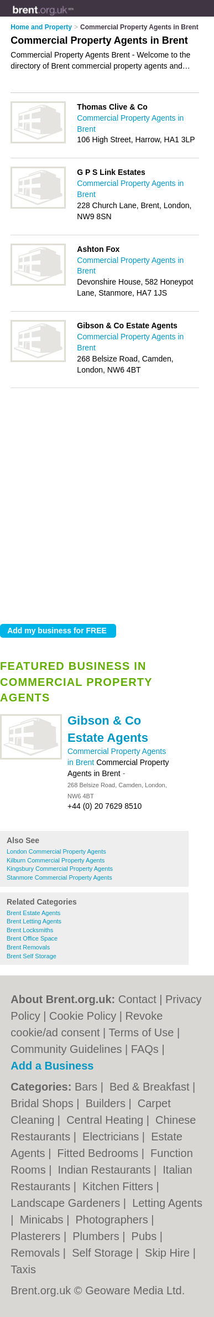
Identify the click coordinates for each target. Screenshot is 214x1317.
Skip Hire (169, 1253)
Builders (107, 1103)
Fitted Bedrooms (99, 1153)
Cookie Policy (82, 1016)
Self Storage (104, 1253)
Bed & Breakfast (150, 1087)
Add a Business (52, 1066)
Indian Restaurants (106, 1170)
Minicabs (43, 1219)
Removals (36, 1253)
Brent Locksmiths (30, 930)
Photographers (113, 1219)
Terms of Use (141, 1032)
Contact (137, 999)
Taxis (23, 1269)
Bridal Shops (43, 1103)
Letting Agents (167, 1203)
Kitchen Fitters (119, 1186)
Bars (88, 1087)
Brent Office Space (32, 938)
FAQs (145, 1049)
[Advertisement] (107, 503)
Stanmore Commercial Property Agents (59, 877)
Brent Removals (28, 947)
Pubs (146, 1236)
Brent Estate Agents (33, 913)
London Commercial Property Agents (56, 851)
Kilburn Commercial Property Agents (56, 860)
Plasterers (37, 1236)
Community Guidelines (66, 1049)
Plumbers (97, 1236)
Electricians (112, 1136)
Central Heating (106, 1120)
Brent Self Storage (31, 956)
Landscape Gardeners (67, 1203)
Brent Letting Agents (34, 921)
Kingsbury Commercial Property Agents (60, 868)
